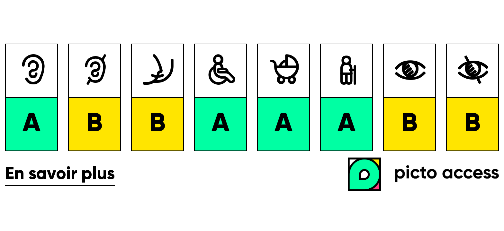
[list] (252, 97)
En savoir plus (60, 174)
